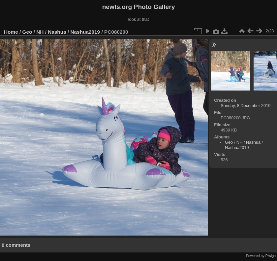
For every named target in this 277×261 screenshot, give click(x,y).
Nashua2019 (85, 32)
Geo (27, 32)
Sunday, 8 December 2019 (245, 105)
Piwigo (270, 256)
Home (11, 32)
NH (40, 32)
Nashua (57, 32)
